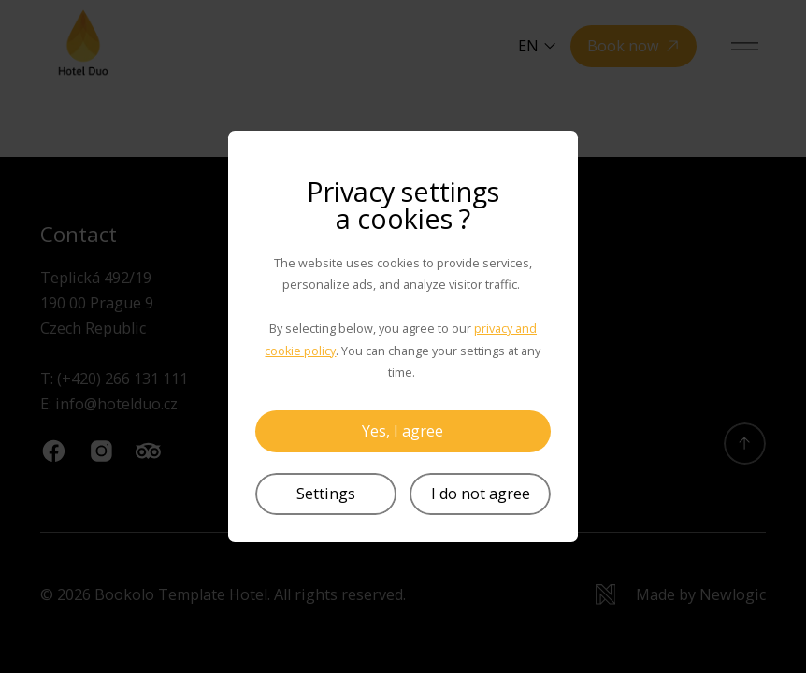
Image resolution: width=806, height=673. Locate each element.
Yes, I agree (402, 431)
